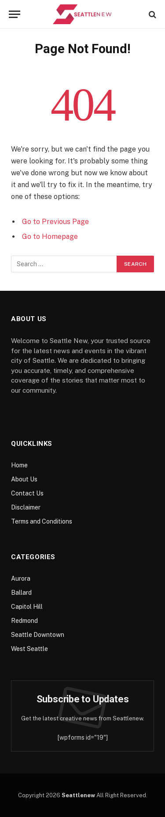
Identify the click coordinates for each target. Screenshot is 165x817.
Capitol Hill (27, 606)
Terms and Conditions (41, 521)
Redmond (24, 620)
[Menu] (14, 14)
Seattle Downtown (37, 634)
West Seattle (29, 648)
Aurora (20, 578)
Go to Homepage (50, 236)
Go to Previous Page (55, 221)
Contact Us (27, 493)
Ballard (21, 592)
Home (19, 465)
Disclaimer (25, 507)
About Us (24, 479)
